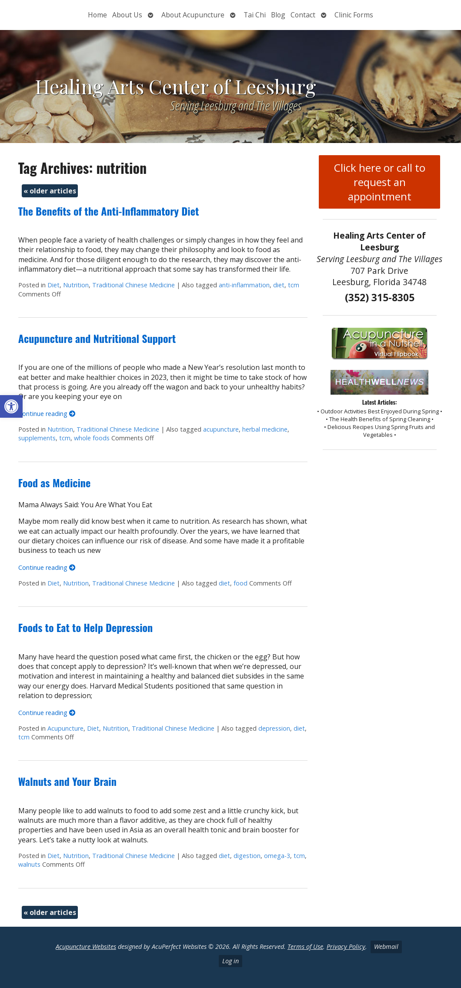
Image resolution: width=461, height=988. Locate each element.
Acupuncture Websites (86, 946)
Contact (303, 15)
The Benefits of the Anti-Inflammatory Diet (108, 211)
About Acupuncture (192, 15)
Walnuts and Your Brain (67, 781)
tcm (293, 285)
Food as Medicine (54, 482)
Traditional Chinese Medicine (133, 285)
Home (97, 15)
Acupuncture (65, 728)
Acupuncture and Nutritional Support (97, 338)
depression (274, 728)
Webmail (386, 946)
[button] (11, 406)
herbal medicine (264, 429)
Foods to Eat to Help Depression (85, 627)
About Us (127, 15)
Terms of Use (305, 946)
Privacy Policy (346, 946)
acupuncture (221, 429)
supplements (37, 438)
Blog (278, 15)
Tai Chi (255, 15)
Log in (230, 961)
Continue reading (46, 413)
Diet (53, 285)
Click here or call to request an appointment (379, 181)
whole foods (92, 438)
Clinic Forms (353, 15)
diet (278, 285)
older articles (49, 191)
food (240, 583)
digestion (247, 856)
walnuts (29, 864)
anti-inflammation (244, 285)
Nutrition (76, 285)
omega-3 (277, 856)
